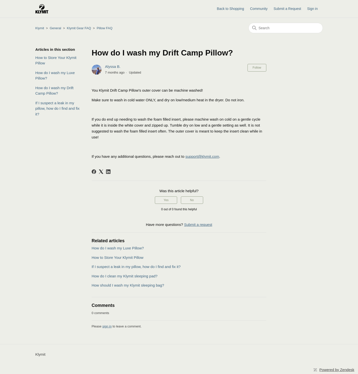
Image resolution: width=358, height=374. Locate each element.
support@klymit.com (202, 156)
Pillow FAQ (104, 28)
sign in (107, 326)
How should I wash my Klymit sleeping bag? (128, 285)
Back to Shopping (230, 9)
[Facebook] (94, 171)
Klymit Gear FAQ (79, 28)
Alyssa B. (113, 66)
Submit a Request (287, 9)
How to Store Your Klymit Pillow (56, 60)
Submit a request (198, 224)
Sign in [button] (312, 9)
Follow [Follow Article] (257, 67)
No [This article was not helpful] (192, 200)
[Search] (286, 28)
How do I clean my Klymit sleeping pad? (125, 276)
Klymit (39, 28)
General (55, 28)
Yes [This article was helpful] (166, 200)
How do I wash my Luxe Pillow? (55, 75)
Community (259, 9)
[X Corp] (101, 171)
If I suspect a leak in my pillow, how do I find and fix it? (57, 108)
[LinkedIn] (108, 171)
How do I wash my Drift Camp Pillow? (54, 91)
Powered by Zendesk (336, 370)
